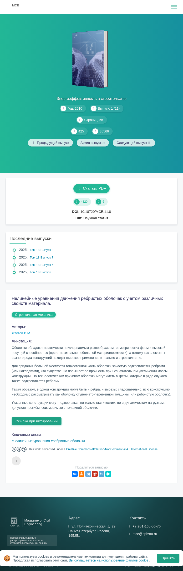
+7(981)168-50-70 (146, 526)
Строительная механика (33, 315)
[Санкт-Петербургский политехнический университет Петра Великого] (14, 527)
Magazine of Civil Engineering (37, 522)
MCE (15, 5)
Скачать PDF (91, 188)
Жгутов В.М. (21, 333)
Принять (168, 558)
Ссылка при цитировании (36, 421)
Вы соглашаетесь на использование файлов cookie (109, 560)
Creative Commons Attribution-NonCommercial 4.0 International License (112, 449)
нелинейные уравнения (32, 441)
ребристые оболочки (69, 441)
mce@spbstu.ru (144, 534)
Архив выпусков (93, 143)
